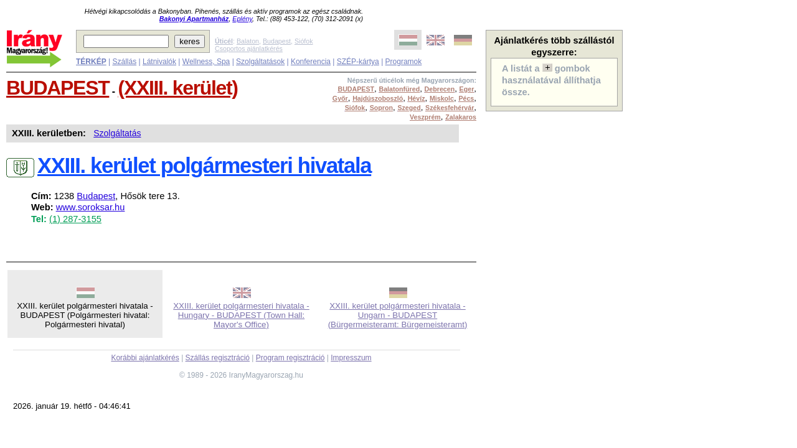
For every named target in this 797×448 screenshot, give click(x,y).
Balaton (248, 41)
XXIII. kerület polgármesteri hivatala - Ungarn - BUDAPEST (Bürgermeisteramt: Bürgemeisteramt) (398, 315)
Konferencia (311, 61)
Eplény (242, 18)
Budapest (277, 41)
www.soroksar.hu (90, 207)
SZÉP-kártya (358, 61)
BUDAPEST (57, 88)
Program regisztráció (290, 357)
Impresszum (351, 357)
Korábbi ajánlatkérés (145, 357)
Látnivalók (159, 61)
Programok (403, 61)
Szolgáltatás (117, 133)
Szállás (124, 61)
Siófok (304, 41)
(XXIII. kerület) (178, 88)
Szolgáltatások (260, 61)
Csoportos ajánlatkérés (249, 48)
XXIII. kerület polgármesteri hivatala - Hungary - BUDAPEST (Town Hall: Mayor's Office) (241, 315)
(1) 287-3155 (75, 219)
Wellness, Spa (206, 61)
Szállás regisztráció (218, 357)
